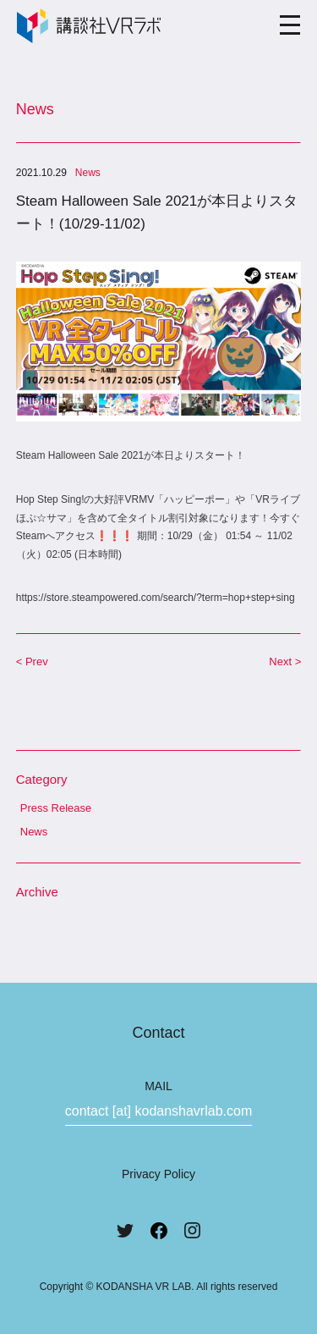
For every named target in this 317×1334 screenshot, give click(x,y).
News (34, 831)
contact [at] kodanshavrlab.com (158, 1111)
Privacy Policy (158, 1174)
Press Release (56, 808)
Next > (285, 661)
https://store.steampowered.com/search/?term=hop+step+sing (155, 598)
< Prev (32, 661)
